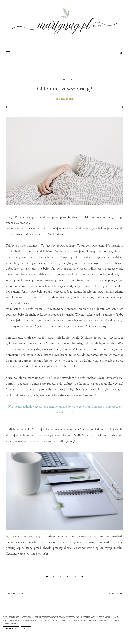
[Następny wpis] (121, 107)
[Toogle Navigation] (8, 52)
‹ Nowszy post (14, 593)
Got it (26, 629)
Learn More (11, 629)
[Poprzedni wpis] (6, 107)
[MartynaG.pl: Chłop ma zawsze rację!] (64, 22)
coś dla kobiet (64, 98)
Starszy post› (114, 593)
